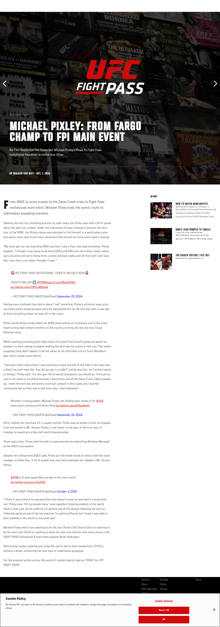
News (55, 13)
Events (9, 13)
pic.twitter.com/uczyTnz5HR (28, 482)
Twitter (164, 589)
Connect (150, 13)
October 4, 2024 (67, 491)
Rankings (25, 13)
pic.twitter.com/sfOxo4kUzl (73, 405)
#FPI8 (41, 282)
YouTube (164, 580)
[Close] (214, 610)
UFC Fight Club (149, 589)
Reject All (164, 610)
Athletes (41, 13)
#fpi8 (99, 401)
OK (163, 619)
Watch (165, 13)
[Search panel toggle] (208, 13)
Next (214, 84)
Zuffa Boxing (182, 13)
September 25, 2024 (69, 296)
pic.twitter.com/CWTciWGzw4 (29, 287)
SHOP (198, 13)
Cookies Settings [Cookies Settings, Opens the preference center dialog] (164, 601)
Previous (6, 84)
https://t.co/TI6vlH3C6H (60, 282)
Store (144, 584)
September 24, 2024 (69, 415)
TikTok (163, 584)
